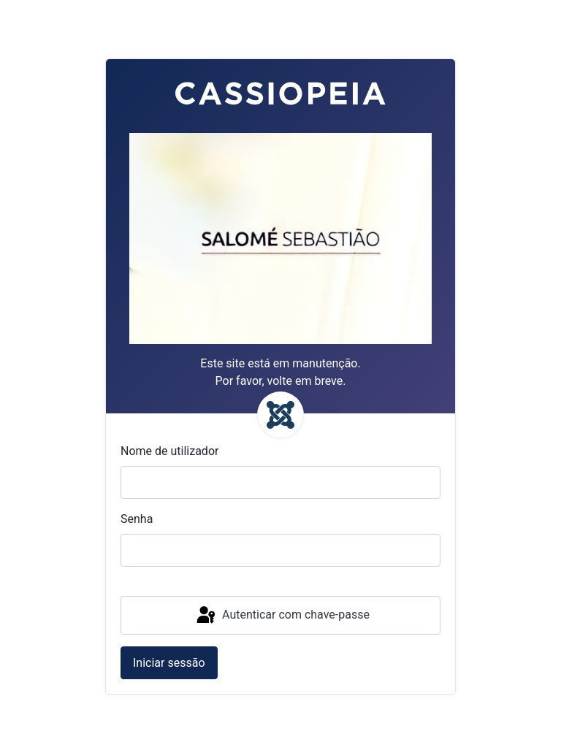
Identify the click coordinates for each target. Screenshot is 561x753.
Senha (137, 519)
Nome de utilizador (169, 451)
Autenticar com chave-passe (282, 616)
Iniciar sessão (169, 663)
